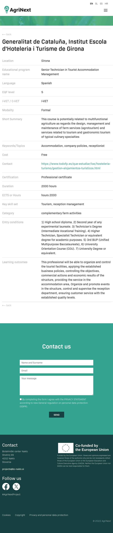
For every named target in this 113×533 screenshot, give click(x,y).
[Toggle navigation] (105, 10)
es (101, 3)
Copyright (20, 514)
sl (96, 3)
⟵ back (6, 34)
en (91, 3)
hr (106, 3)
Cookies (6, 514)
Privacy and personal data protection (48, 514)
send (56, 414)
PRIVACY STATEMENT (75, 399)
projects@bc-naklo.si (13, 469)
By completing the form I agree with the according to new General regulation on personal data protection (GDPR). (54, 403)
